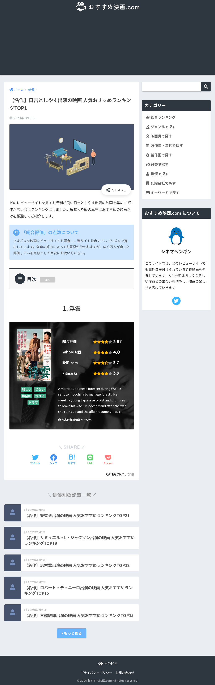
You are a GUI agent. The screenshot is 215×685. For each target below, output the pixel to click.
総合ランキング (161, 117)
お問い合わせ (124, 672)
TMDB (116, 411)
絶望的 (26, 396)
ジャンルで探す (161, 126)
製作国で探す (159, 154)
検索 (206, 86)
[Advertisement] (107, 45)
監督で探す (157, 164)
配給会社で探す (161, 183)
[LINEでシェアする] (90, 460)
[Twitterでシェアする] (35, 459)
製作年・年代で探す (164, 145)
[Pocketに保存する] (108, 459)
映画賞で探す (159, 136)
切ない (40, 389)
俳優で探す (157, 173)
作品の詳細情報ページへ (75, 420)
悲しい (26, 389)
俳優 (130, 474)
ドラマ (33, 402)
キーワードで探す (162, 192)
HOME (107, 663)
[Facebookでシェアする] (53, 459)
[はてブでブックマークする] (72, 459)
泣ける (40, 396)
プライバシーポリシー (96, 672)
